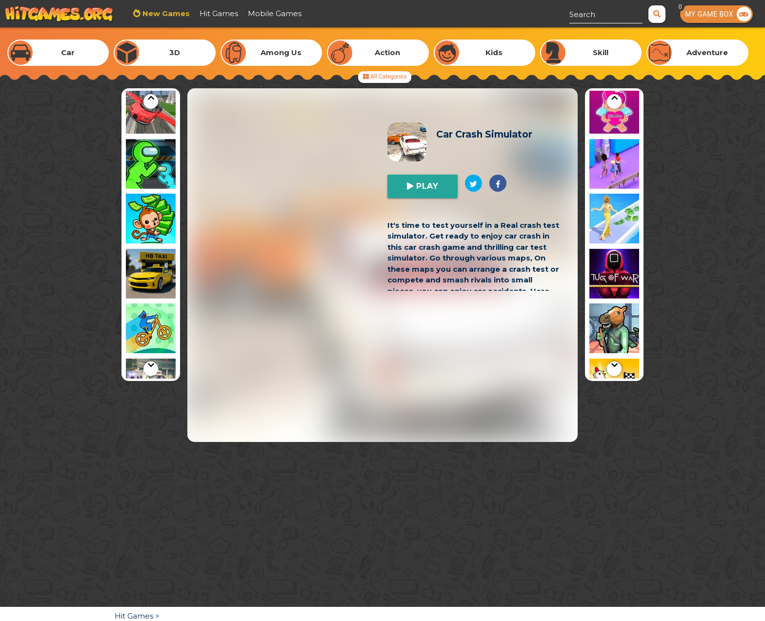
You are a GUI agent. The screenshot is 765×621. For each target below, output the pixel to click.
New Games (165, 13)
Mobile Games (275, 13)
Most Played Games (348, 13)
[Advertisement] (382, 373)
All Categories (384, 76)
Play (426, 186)
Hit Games (219, 13)
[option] (151, 110)
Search (582, 14)
